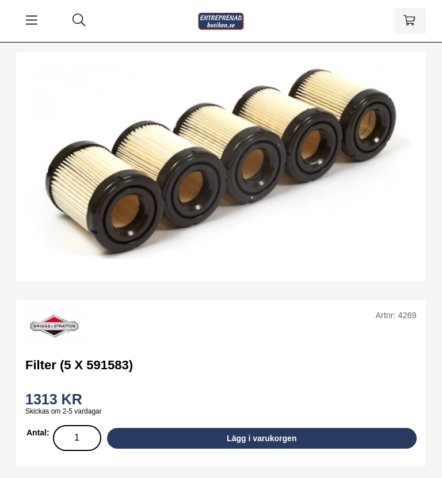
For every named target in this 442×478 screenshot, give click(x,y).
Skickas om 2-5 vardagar (63, 411)
